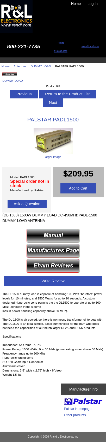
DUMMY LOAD (40, 66)
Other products (75, 415)
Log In (93, 4)
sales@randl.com (90, 46)
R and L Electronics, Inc (64, 436)
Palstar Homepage (77, 409)
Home (76, 4)
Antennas (20, 66)
